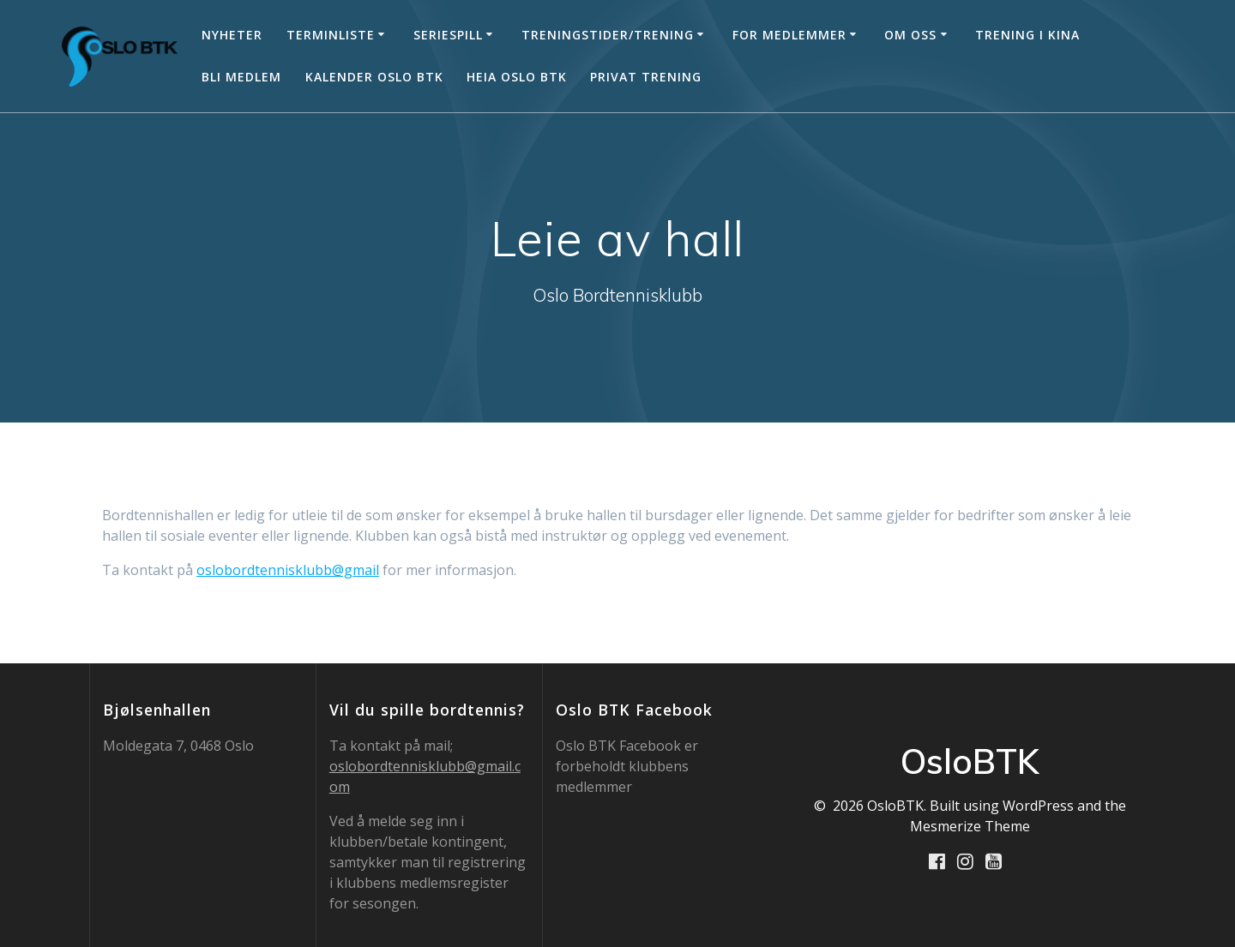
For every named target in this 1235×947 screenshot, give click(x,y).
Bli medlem (241, 77)
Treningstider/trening (607, 35)
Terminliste (330, 35)
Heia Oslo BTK (517, 77)
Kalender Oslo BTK (374, 77)
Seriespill (448, 35)
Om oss (910, 35)
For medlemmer (789, 35)
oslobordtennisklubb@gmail (287, 569)
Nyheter (232, 35)
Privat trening (646, 77)
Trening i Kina (1027, 35)
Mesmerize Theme (970, 826)
